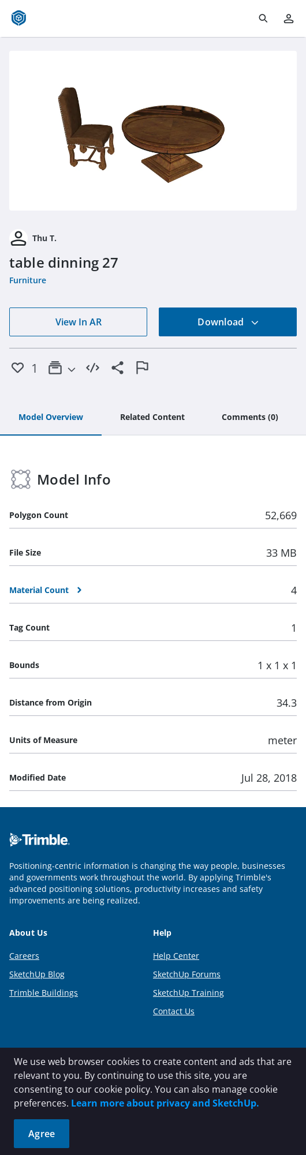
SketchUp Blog (37, 974)
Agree (41, 1133)
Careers (24, 955)
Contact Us (174, 1011)
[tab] (51, 418)
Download (228, 322)
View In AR (78, 322)
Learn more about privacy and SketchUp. (165, 1103)
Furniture (27, 280)
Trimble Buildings (43, 992)
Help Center (176, 955)
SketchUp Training (188, 992)
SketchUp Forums (187, 974)
